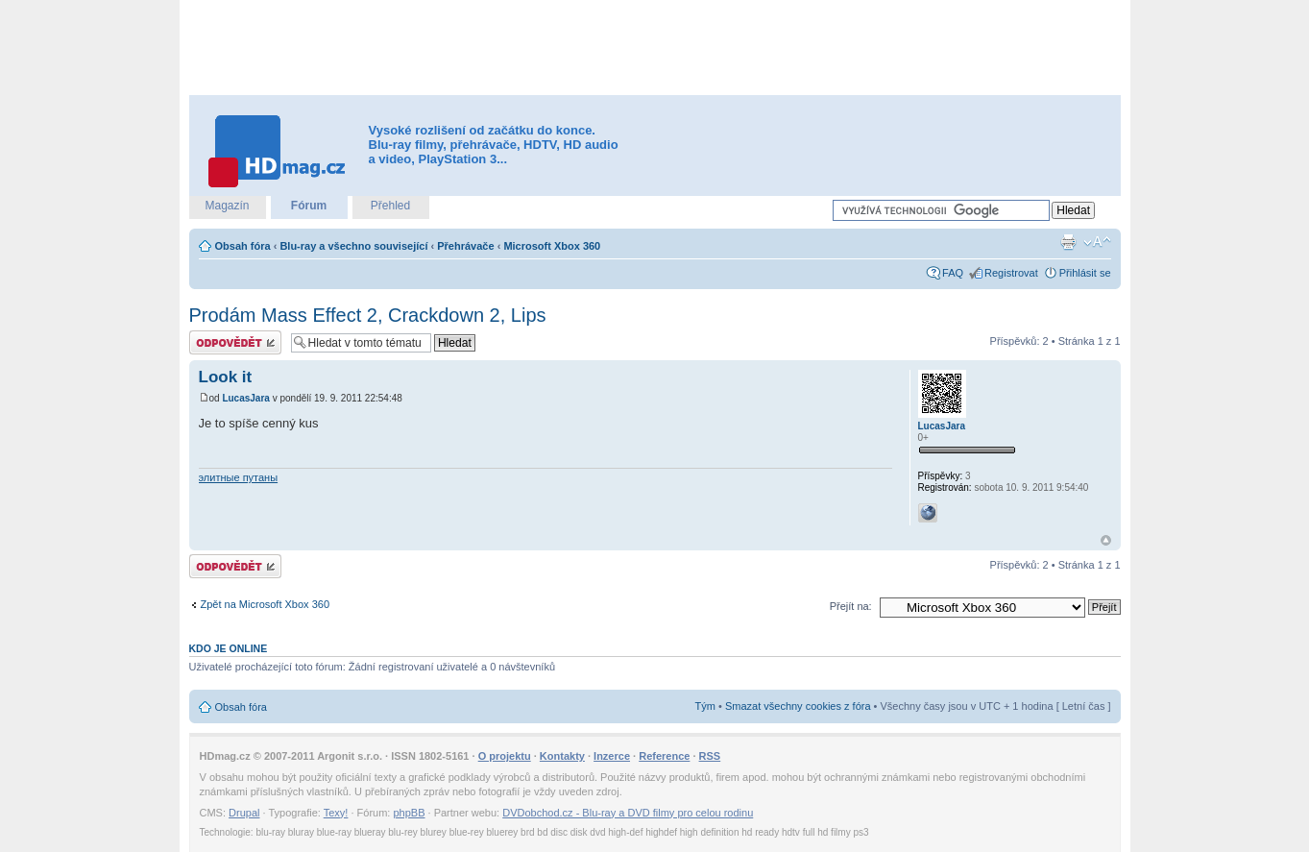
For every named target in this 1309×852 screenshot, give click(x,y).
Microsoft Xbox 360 (551, 246)
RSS (710, 756)
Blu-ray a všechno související (353, 246)
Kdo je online (228, 648)
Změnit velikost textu (1097, 242)
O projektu (504, 756)
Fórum (309, 205)
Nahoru (1106, 540)
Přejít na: (851, 606)
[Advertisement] (655, 48)
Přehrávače (465, 246)
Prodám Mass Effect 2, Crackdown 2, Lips (367, 315)
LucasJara (245, 398)
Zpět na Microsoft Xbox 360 (265, 604)
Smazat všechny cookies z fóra (798, 706)
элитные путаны (239, 477)
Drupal (244, 812)
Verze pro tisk (1068, 242)
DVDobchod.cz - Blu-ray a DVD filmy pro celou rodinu (627, 812)
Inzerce (612, 756)
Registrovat (1011, 273)
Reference (664, 756)
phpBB (408, 812)
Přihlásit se (1085, 273)
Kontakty (562, 756)
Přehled (390, 205)
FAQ (952, 273)
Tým (705, 706)
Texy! (336, 812)
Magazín (227, 205)
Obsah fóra (243, 246)
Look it (226, 377)
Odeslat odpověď (235, 342)
